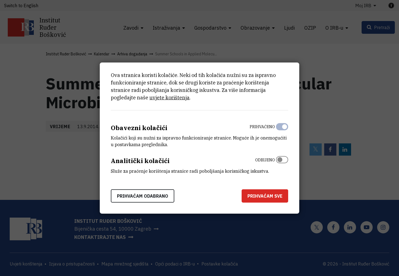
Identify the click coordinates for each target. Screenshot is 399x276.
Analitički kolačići (140, 161)
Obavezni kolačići (139, 127)
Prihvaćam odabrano (142, 196)
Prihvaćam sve (264, 196)
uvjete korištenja (169, 97)
